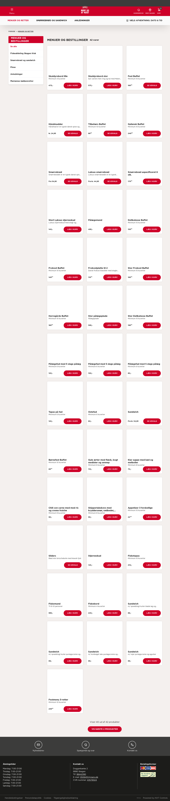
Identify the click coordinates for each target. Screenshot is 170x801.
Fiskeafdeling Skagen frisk (23, 53)
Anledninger (82, 20)
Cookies (47, 798)
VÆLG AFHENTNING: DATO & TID (144, 20)
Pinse (13, 67)
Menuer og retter (18, 20)
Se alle (13, 46)
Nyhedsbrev (38, 746)
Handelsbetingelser (14, 798)
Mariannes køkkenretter (21, 81)
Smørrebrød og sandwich (51, 20)
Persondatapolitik (33, 798)
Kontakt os (132, 746)
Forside (12, 31)
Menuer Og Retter (25, 31)
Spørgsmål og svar (85, 746)
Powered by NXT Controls (155, 798)
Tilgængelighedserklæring (66, 798)
